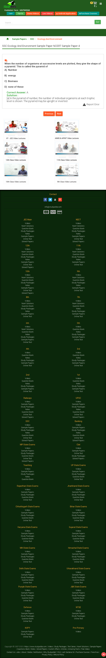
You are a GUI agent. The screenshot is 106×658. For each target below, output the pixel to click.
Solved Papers (28, 241)
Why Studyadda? (50, 652)
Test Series (72, 646)
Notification (38, 652)
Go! (97, 22)
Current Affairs (54, 649)
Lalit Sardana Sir (68, 652)
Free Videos (85, 649)
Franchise (95, 652)
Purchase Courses (88, 13)
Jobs (18, 652)
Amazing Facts (74, 649)
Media (30, 652)
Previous (49, 114)
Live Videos (47, 13)
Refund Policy (59, 655)
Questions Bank (23, 649)
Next (59, 114)
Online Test (27, 239)
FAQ (59, 652)
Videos (27, 223)
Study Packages (27, 231)
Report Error (91, 104)
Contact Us (11, 652)
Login (11, 13)
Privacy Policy (47, 655)
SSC (32, 39)
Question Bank (27, 228)
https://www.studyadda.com (35, 646)
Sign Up (20, 13)
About (24, 652)
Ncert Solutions (28, 226)
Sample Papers (19, 39)
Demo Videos (33, 13)
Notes (27, 233)
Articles (64, 649)
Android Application (65, 13)
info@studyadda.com (53, 207)
